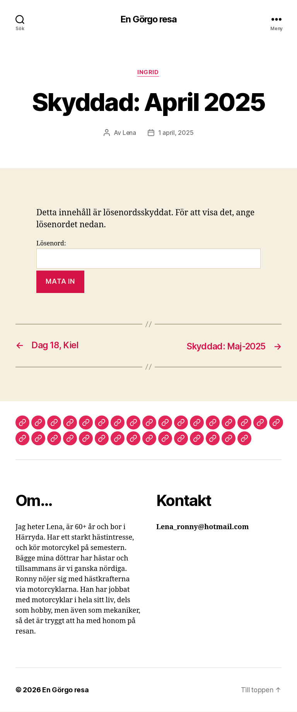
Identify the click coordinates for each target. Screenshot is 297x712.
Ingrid (148, 73)
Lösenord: (148, 254)
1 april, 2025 (176, 133)
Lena (129, 133)
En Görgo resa (148, 19)
